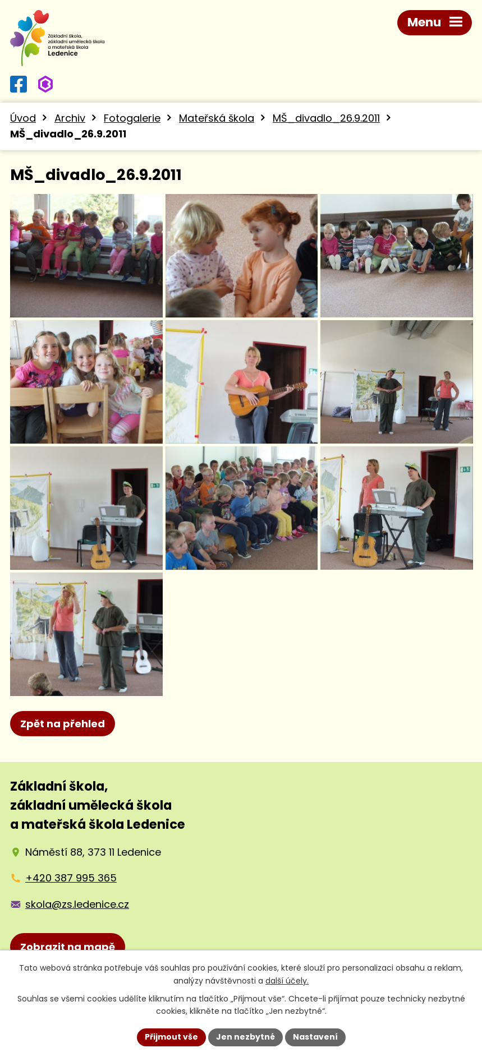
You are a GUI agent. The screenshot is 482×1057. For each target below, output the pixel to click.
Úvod (23, 118)
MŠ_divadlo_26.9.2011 (326, 118)
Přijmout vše (171, 1036)
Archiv (69, 118)
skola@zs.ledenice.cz (77, 904)
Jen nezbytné (245, 1036)
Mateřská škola (216, 118)
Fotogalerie (132, 118)
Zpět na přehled (62, 724)
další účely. (287, 980)
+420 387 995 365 (71, 878)
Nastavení (315, 1036)
